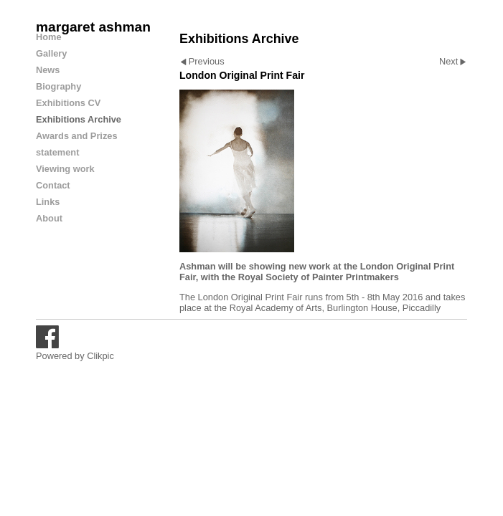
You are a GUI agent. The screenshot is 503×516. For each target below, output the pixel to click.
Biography (58, 86)
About (49, 218)
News (48, 69)
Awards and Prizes (77, 135)
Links (48, 201)
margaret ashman (93, 26)
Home (49, 37)
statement (57, 152)
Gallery (51, 53)
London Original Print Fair (250, 297)
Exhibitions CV (68, 102)
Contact (53, 185)
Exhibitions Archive (78, 119)
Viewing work (65, 168)
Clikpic (100, 355)
